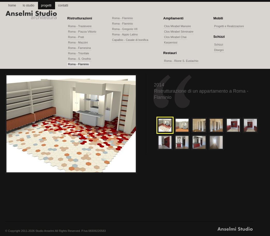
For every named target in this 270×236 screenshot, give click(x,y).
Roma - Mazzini (78, 42)
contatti (63, 5)
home (12, 5)
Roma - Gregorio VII (124, 29)
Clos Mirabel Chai (175, 37)
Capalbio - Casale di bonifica (130, 39)
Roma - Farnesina (79, 47)
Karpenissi (170, 42)
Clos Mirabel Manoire (177, 26)
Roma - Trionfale (78, 53)
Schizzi (218, 44)
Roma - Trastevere (80, 26)
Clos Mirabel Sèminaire (178, 31)
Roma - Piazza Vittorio (82, 31)
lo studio (28, 5)
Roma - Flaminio (78, 64)
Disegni (219, 49)
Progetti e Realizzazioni (229, 26)
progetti (46, 5)
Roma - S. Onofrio (79, 58)
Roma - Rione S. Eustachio (181, 60)
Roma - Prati (76, 37)
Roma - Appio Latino (125, 34)
